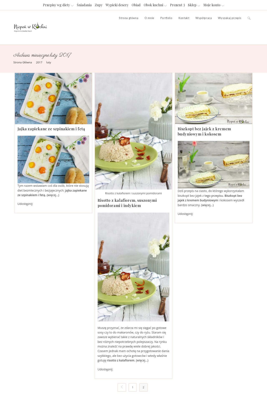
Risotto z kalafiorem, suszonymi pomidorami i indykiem (127, 203)
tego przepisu (214, 196)
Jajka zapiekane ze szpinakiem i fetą (51, 128)
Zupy (98, 5)
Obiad (136, 5)
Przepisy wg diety (58, 5)
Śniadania (84, 5)
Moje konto (213, 5)
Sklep (194, 5)
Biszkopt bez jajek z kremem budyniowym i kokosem (204, 131)
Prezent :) (177, 5)
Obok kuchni (155, 5)
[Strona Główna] (22, 62)
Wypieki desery (117, 5)
